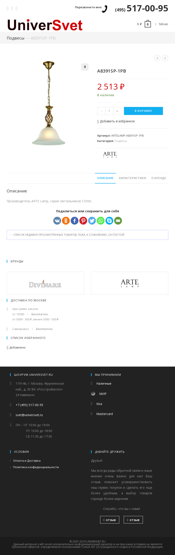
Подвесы (16, 38)
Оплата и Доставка (27, 461)
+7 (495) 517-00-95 (29, 405)
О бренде (158, 178)
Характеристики (132, 178)
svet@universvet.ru (29, 415)
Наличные (103, 383)
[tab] (105, 178)
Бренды (17, 261)
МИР (103, 394)
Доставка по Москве (29, 300)
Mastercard (104, 414)
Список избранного (28, 338)
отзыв (109, 520)
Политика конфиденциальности (36, 467)
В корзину (143, 111)
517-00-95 (141, 8)
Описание (105, 178)
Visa (99, 404)
